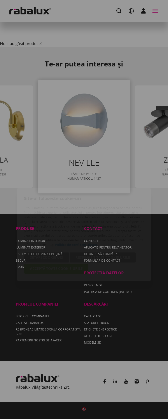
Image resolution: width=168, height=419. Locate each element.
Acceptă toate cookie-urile (56, 243)
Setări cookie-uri (46, 232)
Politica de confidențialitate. (76, 220)
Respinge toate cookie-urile (102, 232)
